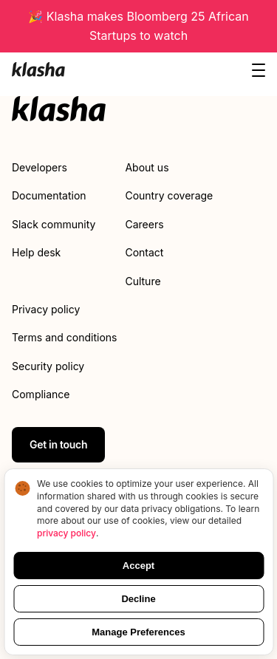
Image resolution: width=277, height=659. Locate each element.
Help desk (36, 252)
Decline (138, 598)
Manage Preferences (138, 632)
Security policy (48, 366)
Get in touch (58, 444)
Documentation (49, 195)
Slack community (53, 224)
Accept (138, 565)
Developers (39, 167)
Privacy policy (46, 309)
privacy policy (66, 533)
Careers (144, 224)
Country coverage (169, 195)
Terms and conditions (64, 337)
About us (146, 167)
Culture (142, 281)
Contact (144, 252)
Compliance (41, 394)
